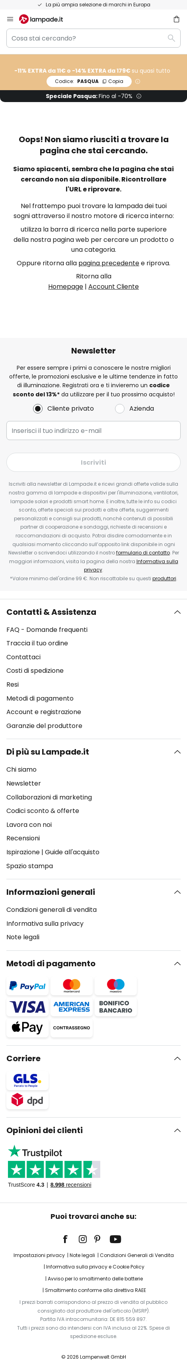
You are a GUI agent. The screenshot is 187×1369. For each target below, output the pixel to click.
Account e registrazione (43, 711)
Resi (12, 684)
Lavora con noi (29, 824)
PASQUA (89, 81)
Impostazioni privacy (39, 1255)
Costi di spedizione (35, 670)
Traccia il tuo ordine (37, 643)
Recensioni (23, 838)
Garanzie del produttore (44, 725)
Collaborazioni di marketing (49, 797)
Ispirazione (23, 852)
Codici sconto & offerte (42, 810)
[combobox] (93, 38)
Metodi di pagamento (40, 698)
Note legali (22, 937)
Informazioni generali (50, 892)
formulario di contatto (143, 552)
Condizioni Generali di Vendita (137, 1255)
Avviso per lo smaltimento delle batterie (95, 1278)
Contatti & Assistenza (51, 612)
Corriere (23, 1058)
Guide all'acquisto (72, 852)
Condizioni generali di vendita (51, 909)
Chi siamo (21, 769)
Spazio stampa (29, 866)
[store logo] (45, 19)
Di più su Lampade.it (47, 751)
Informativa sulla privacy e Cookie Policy (95, 1266)
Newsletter (23, 783)
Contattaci (23, 657)
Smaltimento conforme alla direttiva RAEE (95, 1290)
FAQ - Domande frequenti (47, 629)
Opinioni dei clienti (44, 1130)
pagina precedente (108, 263)
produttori (164, 578)
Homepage (65, 286)
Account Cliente (113, 286)
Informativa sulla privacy (45, 923)
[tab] (93, 669)
